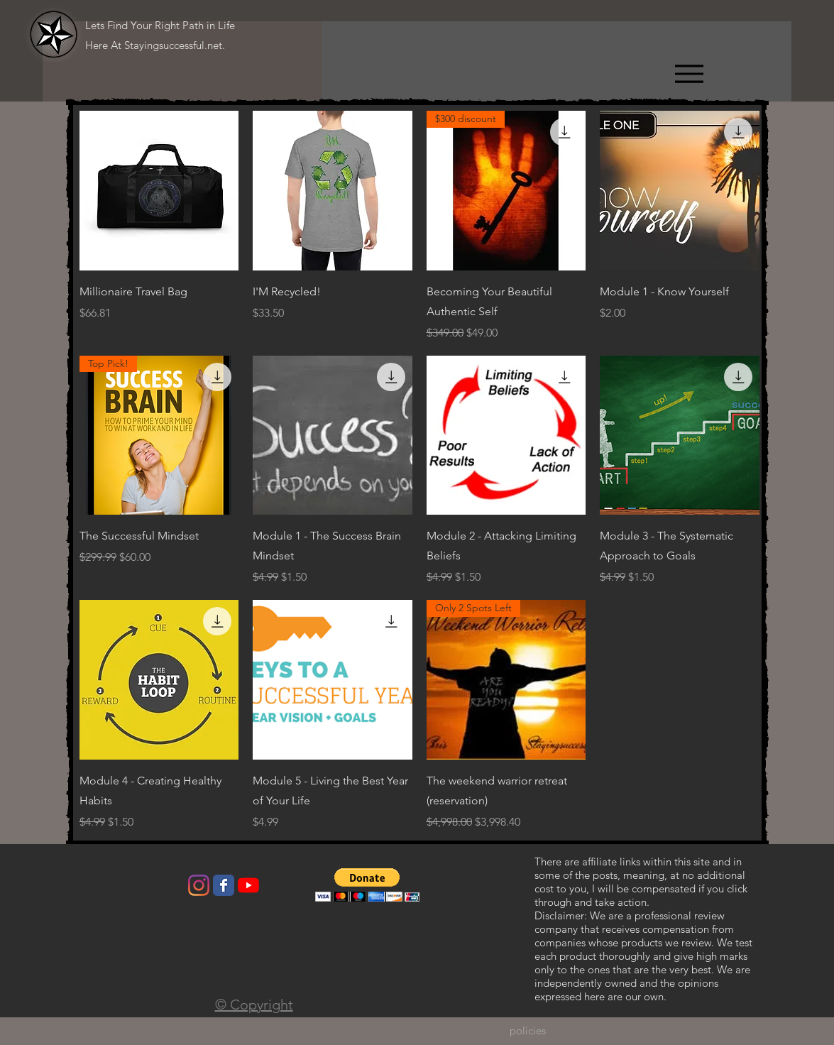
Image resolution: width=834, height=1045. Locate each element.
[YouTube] (248, 885)
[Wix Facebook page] (223, 885)
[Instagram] (198, 885)
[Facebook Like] (127, 889)
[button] (367, 885)
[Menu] (688, 73)
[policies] (527, 1031)
